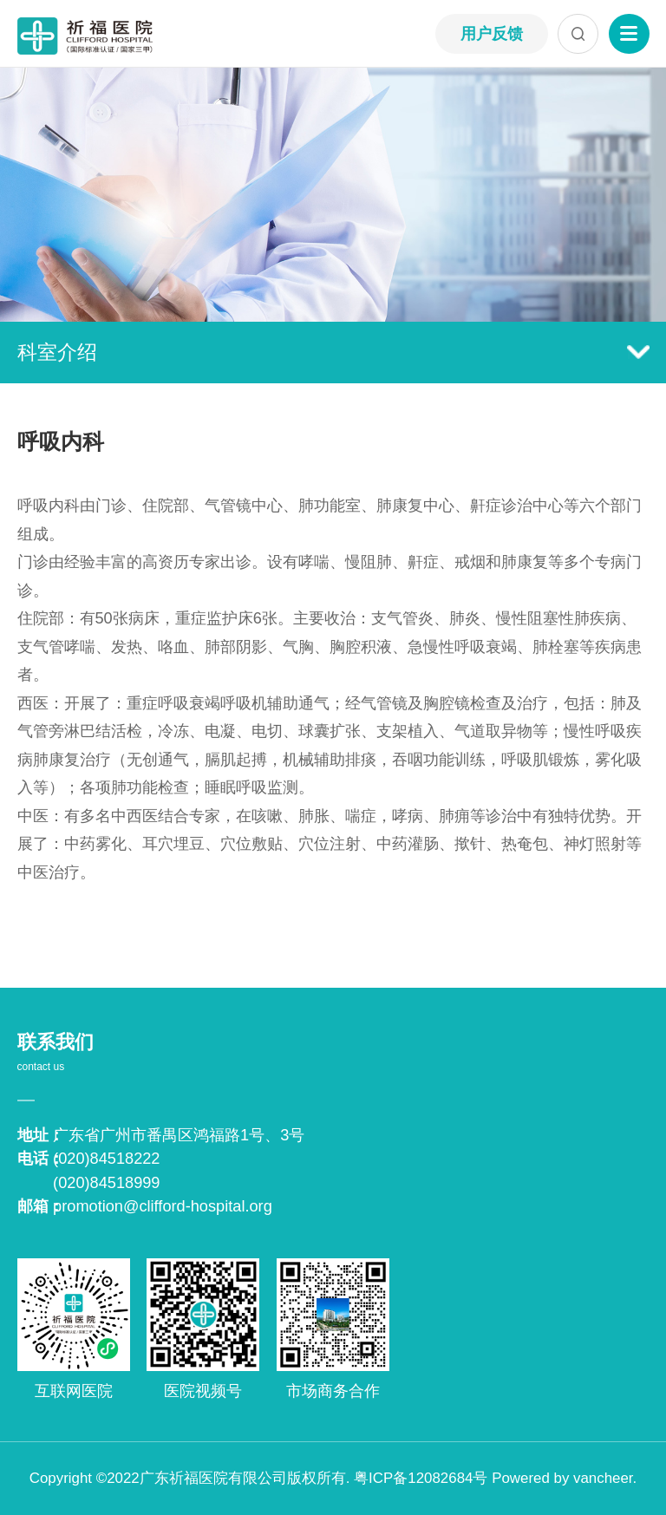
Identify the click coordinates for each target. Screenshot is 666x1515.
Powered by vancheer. (564, 1478)
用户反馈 (491, 33)
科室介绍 (333, 352)
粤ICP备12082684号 (420, 1478)
